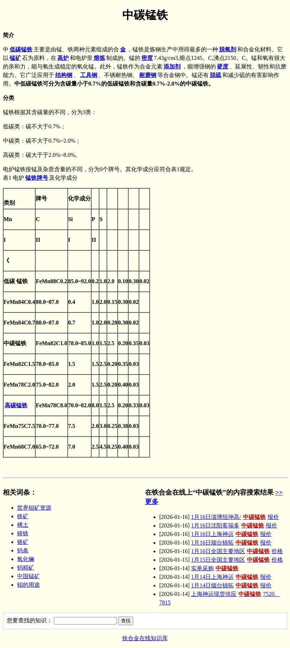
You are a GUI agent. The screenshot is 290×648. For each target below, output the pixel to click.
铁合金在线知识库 (145, 638)
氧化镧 (25, 559)
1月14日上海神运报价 (231, 577)
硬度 (222, 66)
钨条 (23, 550)
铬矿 (23, 542)
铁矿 (23, 516)
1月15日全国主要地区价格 (237, 560)
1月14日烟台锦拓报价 (231, 585)
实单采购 (215, 568)
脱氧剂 (227, 49)
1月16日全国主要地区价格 (237, 551)
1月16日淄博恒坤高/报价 (235, 517)
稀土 (23, 525)
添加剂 (172, 66)
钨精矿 (25, 568)
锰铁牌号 (36, 178)
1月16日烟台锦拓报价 (231, 543)
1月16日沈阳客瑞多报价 (234, 525)
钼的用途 (28, 585)
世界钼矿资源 (34, 508)
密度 (147, 58)
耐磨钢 (147, 75)
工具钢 (88, 75)
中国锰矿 (28, 576)
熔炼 (99, 58)
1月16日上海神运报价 (231, 534)
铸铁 (23, 533)
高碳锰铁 (16, 405)
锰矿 (15, 58)
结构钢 (63, 75)
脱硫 (215, 75)
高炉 (63, 58)
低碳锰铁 (21, 49)
